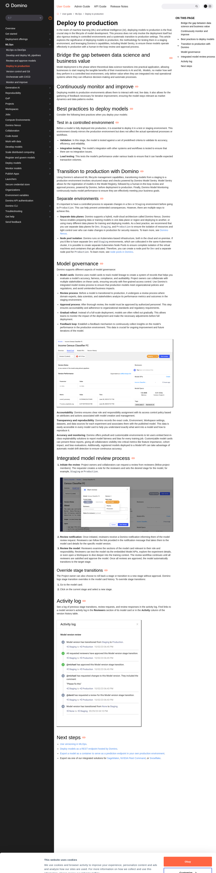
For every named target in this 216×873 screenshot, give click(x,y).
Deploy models (13, 163)
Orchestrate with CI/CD (18, 76)
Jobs (7, 114)
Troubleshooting (13, 211)
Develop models (13, 146)
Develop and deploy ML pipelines (23, 55)
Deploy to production (18, 66)
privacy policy (90, 853)
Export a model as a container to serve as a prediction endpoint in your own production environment (112, 753)
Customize (187, 853)
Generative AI (12, 87)
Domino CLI (11, 205)
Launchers (10, 179)
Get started (11, 33)
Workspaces (11, 109)
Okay (188, 842)
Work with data (13, 141)
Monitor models (13, 168)
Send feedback (13, 222)
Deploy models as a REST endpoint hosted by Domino (88, 748)
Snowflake (155, 758)
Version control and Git (18, 71)
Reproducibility (13, 93)
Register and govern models (20, 157)
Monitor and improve (17, 82)
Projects (9, 103)
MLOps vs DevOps (16, 50)
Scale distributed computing (19, 152)
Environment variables (17, 195)
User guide (67, 14)
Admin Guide (82, 6)
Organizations (12, 189)
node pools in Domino (121, 252)
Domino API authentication (19, 200)
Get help (9, 216)
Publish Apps (12, 173)
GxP (7, 98)
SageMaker (113, 758)
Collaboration (12, 130)
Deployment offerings (16, 39)
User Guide (63, 6)
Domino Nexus (13, 125)
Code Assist (11, 136)
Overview (10, 28)
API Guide (100, 6)
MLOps (9, 44)
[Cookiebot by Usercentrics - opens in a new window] (22, 866)
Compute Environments (17, 120)
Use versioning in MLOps (73, 744)
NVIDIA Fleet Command (132, 758)
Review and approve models (21, 60)
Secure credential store (17, 184)
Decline (187, 864)
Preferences (51, 862)
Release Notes (119, 6)
